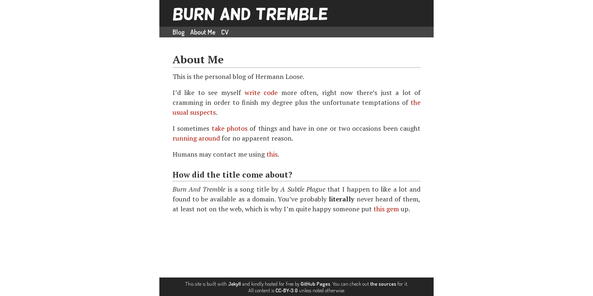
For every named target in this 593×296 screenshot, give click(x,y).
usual (180, 112)
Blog (178, 32)
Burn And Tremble (250, 14)
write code (261, 92)
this (272, 154)
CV (225, 32)
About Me (202, 32)
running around (196, 138)
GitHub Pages (315, 283)
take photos (229, 128)
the (415, 102)
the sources (383, 283)
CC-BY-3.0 (286, 290)
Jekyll (234, 283)
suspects (203, 112)
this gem (386, 208)
